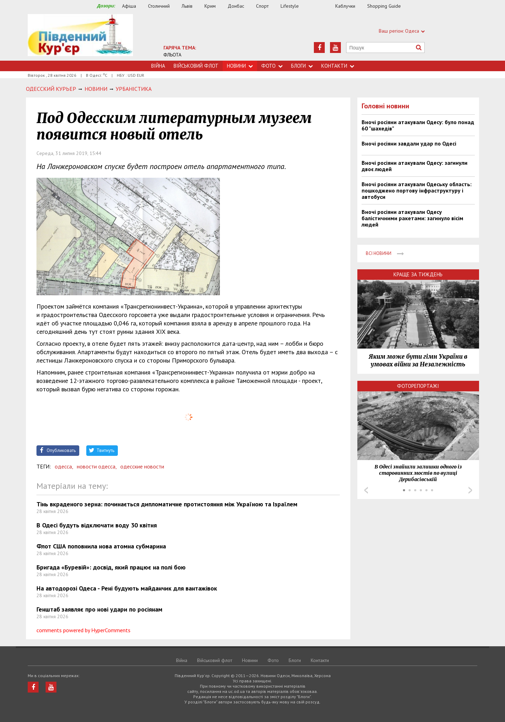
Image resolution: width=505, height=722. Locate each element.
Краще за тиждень (418, 274)
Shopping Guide (384, 6)
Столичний (159, 6)
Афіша (129, 6)
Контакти (337, 65)
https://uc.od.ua (80, 37)
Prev (366, 490)
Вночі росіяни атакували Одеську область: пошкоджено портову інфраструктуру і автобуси (417, 190)
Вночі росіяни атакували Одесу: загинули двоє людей (414, 166)
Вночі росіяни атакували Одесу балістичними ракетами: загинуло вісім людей (412, 218)
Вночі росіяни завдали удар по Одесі (409, 143)
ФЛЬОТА (172, 55)
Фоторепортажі (418, 386)
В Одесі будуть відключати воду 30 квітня (96, 525)
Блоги (302, 65)
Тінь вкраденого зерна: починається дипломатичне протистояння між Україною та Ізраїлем (166, 504)
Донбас (236, 6)
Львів (187, 6)
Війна (158, 65)
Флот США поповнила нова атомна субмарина (101, 546)
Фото (272, 65)
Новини (240, 65)
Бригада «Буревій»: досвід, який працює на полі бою (111, 567)
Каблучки (345, 6)
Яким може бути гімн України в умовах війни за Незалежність (418, 360)
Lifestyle (290, 6)
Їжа (320, 6)
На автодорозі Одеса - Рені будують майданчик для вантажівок (126, 588)
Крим (210, 6)
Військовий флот (196, 65)
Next (470, 490)
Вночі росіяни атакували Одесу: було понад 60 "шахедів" (418, 125)
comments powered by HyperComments (83, 630)
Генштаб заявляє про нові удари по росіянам (99, 609)
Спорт (262, 6)
